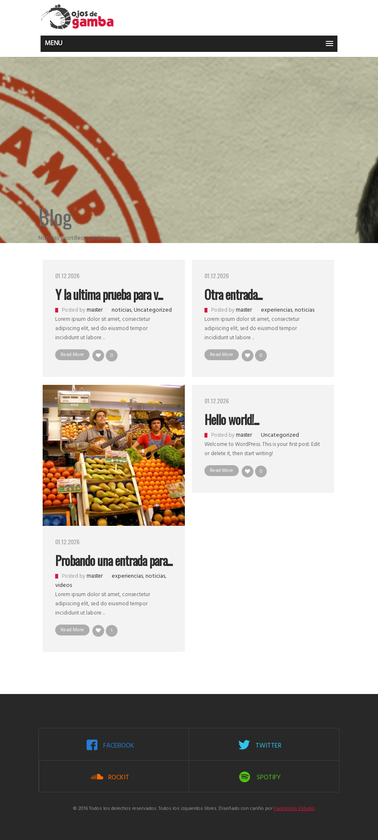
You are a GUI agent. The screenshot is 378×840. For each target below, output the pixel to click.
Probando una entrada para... (113, 560)
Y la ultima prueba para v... (109, 294)
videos (63, 585)
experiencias (276, 310)
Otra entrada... (233, 294)
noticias (121, 310)
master (94, 310)
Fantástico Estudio (294, 808)
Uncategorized (153, 310)
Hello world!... (231, 419)
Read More (72, 355)
